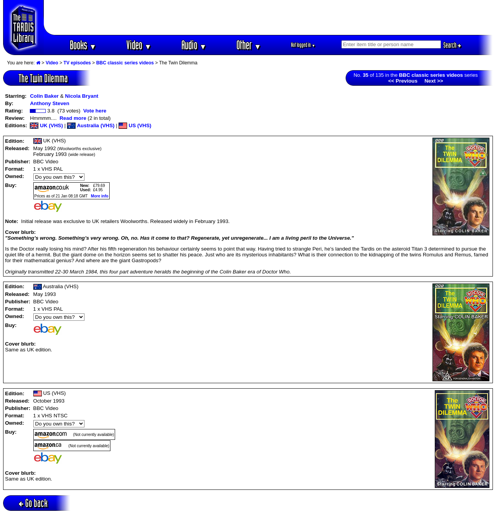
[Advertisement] (268, 17)
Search (452, 45)
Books (83, 45)
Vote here (95, 111)
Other (248, 45)
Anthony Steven (49, 103)
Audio (194, 45)
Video (139, 45)
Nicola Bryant (81, 96)
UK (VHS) (46, 125)
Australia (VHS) (90, 125)
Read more (73, 118)
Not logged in (303, 45)
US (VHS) (135, 125)
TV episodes (77, 63)
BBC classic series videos (125, 63)
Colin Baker (44, 96)
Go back (33, 503)
